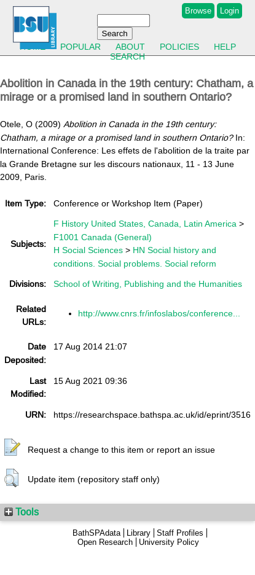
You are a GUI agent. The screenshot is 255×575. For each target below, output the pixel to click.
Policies (179, 47)
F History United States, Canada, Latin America (145, 224)
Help (225, 47)
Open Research (105, 542)
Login (229, 10)
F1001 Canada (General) (102, 237)
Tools (21, 511)
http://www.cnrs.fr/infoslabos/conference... (159, 313)
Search (127, 56)
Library (139, 533)
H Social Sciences (88, 250)
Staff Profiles (180, 533)
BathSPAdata (96, 533)
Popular (80, 47)
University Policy (169, 542)
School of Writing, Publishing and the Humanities (147, 284)
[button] (12, 448)
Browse (198, 10)
